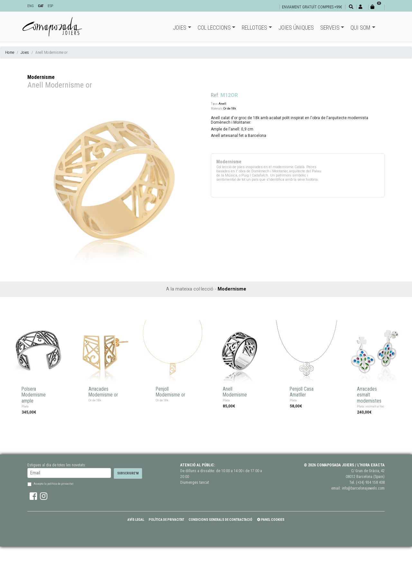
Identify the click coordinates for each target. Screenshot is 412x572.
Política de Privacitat (166, 520)
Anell (222, 103)
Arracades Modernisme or (103, 392)
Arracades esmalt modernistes (369, 395)
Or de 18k (229, 108)
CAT (40, 6)
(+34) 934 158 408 (370, 482)
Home (9, 52)
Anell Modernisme (235, 392)
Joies (179, 27)
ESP (50, 6)
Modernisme (41, 77)
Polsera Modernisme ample (34, 395)
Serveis (330, 27)
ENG (30, 6)
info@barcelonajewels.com (363, 488)
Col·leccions (214, 27)
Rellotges (254, 27)
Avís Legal (135, 520)
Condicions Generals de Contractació (220, 520)
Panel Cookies (271, 520)
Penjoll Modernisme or (170, 392)
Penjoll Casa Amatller (302, 392)
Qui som (360, 27)
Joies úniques (296, 27)
